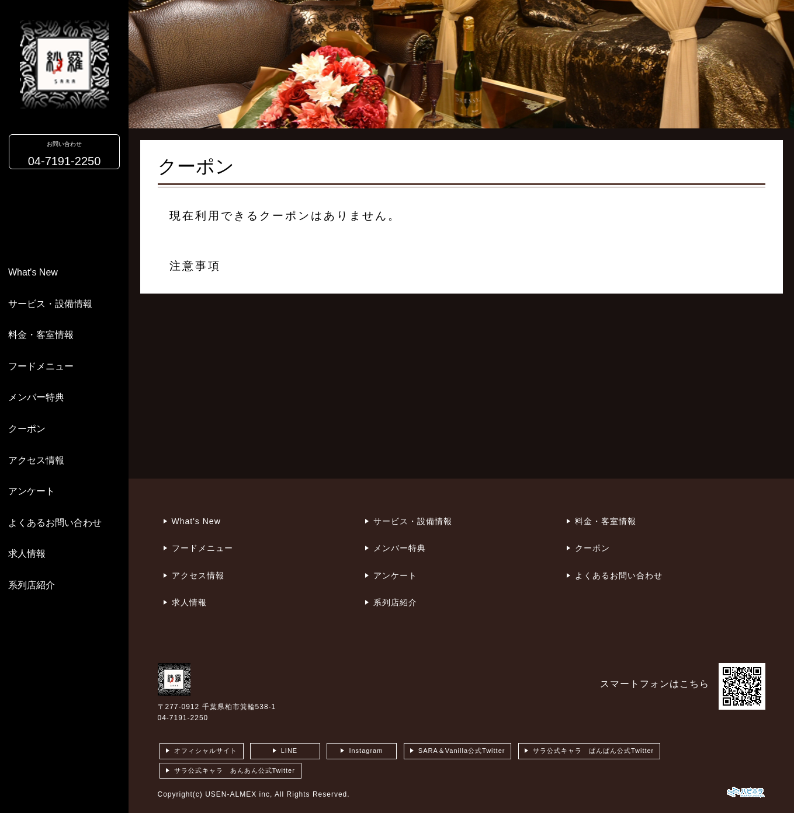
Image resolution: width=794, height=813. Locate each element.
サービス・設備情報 (50, 304)
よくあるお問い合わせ (55, 523)
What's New (33, 272)
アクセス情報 (36, 460)
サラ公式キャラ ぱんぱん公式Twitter (593, 750)
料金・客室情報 (41, 335)
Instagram (366, 750)
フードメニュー (41, 366)
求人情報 (27, 554)
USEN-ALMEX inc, (238, 794)
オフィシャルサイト (205, 750)
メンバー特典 (36, 397)
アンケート (31, 491)
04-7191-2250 (183, 718)
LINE (289, 750)
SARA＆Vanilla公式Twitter (461, 750)
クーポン (27, 429)
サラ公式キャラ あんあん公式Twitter (234, 770)
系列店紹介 (31, 585)
